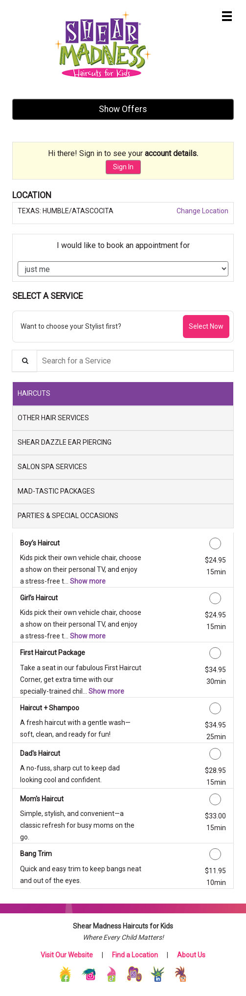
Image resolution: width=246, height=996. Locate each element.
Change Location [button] (201, 211)
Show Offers (123, 109)
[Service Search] (24, 361)
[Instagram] (89, 973)
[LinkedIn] (158, 973)
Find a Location (135, 955)
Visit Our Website (67, 955)
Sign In (123, 167)
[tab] (123, 394)
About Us (191, 955)
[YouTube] (180, 973)
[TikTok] (112, 973)
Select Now (206, 326)
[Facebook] (66, 973)
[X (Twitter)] (135, 973)
